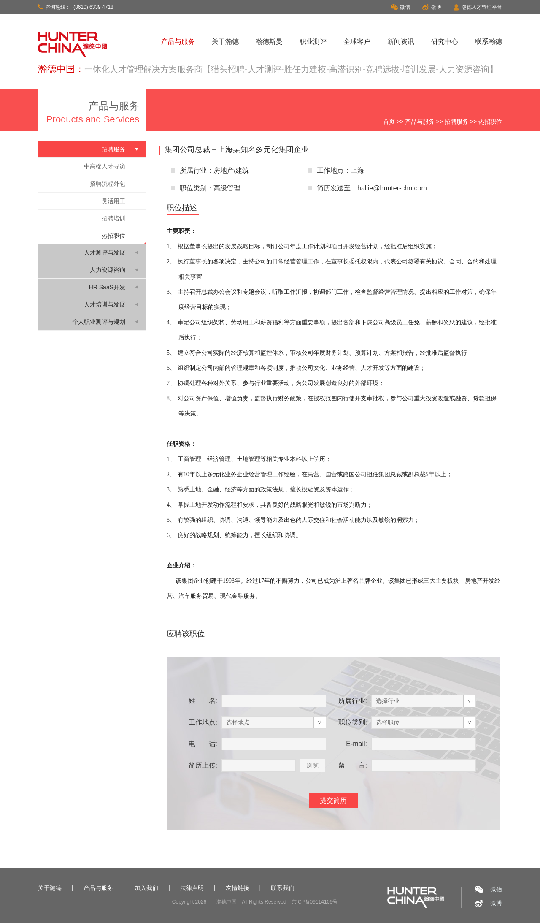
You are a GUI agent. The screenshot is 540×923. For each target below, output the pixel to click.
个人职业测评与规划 (98, 321)
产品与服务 (178, 41)
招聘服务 (456, 121)
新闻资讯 (400, 41)
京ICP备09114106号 (315, 902)
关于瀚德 (225, 41)
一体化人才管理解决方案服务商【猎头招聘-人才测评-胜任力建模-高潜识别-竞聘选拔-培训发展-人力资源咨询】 (291, 69)
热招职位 (113, 235)
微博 (431, 7)
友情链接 (237, 888)
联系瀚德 (488, 41)
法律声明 (192, 888)
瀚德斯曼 (269, 41)
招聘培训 (113, 218)
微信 (400, 7)
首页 (389, 121)
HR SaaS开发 (107, 287)
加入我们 (146, 888)
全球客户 (356, 41)
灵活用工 (113, 201)
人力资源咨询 (107, 269)
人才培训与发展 (104, 304)
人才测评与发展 (104, 252)
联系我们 (282, 888)
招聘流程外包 (107, 183)
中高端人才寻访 (104, 166)
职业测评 (313, 41)
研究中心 (444, 41)
